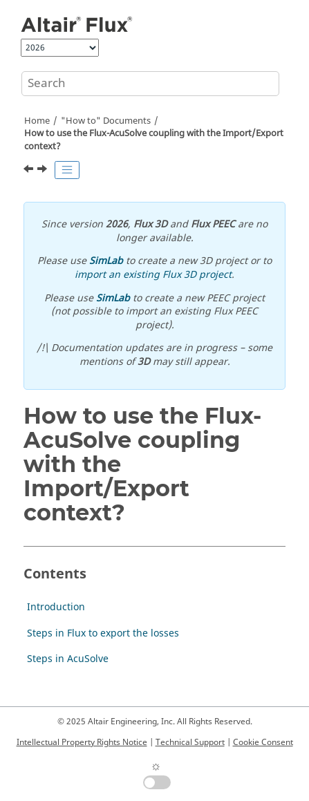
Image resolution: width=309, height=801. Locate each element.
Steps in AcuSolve (68, 659)
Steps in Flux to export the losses (103, 633)
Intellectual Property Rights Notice (82, 742)
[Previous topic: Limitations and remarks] (29, 170)
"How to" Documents (106, 121)
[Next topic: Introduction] (43, 170)
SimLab (106, 261)
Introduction (56, 607)
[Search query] (150, 83)
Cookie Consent (263, 742)
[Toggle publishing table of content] (67, 170)
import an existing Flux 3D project (153, 274)
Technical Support (190, 742)
